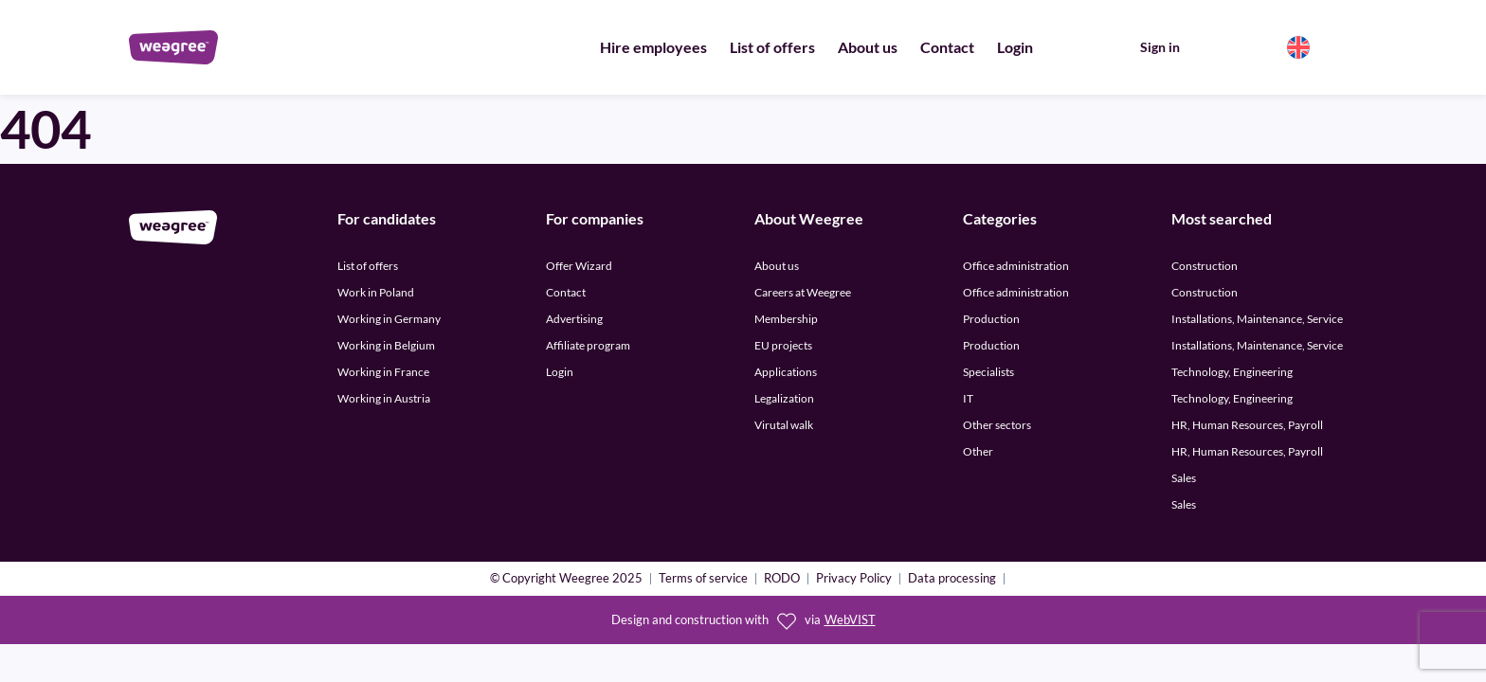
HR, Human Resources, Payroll (1247, 425)
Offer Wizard (579, 266)
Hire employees (653, 47)
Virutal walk (783, 425)
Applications (785, 372)
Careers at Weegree (802, 292)
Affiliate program (588, 345)
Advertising (574, 319)
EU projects (783, 345)
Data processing (952, 579)
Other (978, 451)
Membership (786, 319)
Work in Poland (375, 292)
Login (1015, 47)
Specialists (988, 372)
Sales (1183, 478)
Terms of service (703, 579)
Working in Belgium (386, 345)
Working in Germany (389, 319)
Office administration (1016, 266)
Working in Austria (383, 398)
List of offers (772, 47)
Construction (1204, 266)
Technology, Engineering (1232, 372)
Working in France (383, 372)
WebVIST (850, 620)
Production (991, 319)
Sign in (1160, 47)
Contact (947, 47)
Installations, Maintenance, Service (1257, 319)
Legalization (784, 398)
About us (867, 47)
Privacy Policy (854, 579)
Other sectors (997, 425)
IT (968, 398)
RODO (782, 579)
